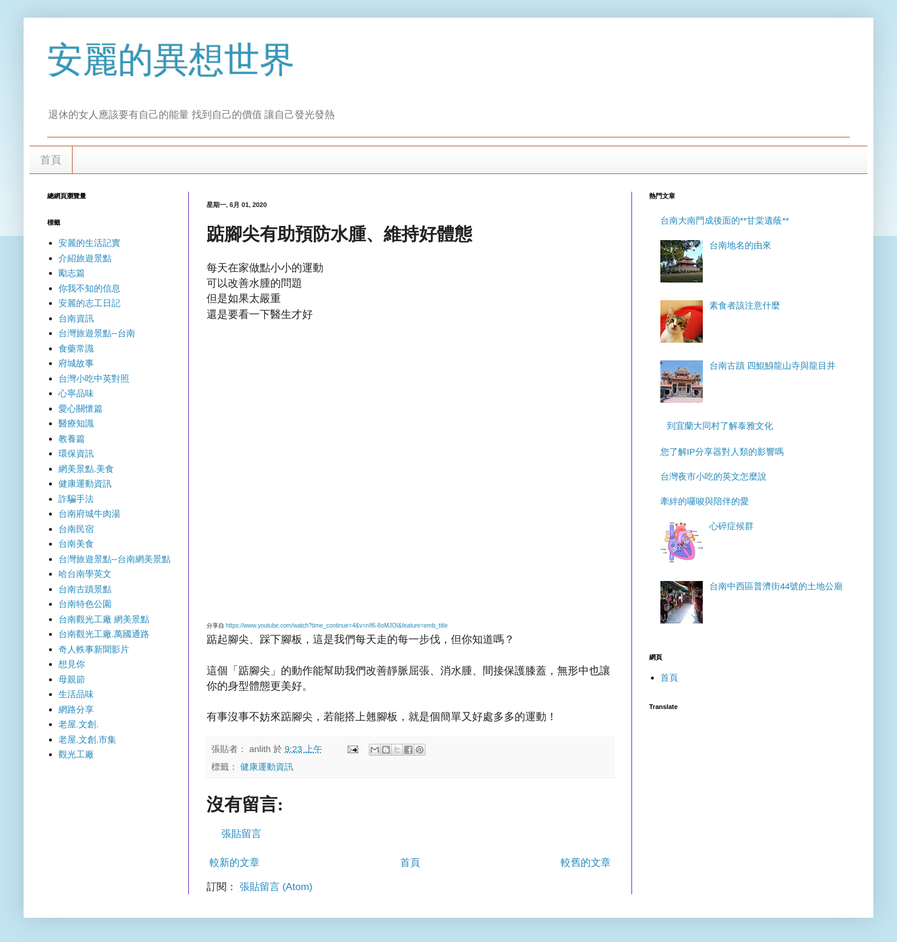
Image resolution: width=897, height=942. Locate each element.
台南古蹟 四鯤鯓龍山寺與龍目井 (772, 365)
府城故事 (76, 363)
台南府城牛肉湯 (89, 513)
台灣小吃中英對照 (93, 378)
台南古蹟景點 (85, 589)
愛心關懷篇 (80, 408)
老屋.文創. (78, 724)
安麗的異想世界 (171, 60)
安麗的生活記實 (89, 243)
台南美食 (76, 544)
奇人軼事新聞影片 (93, 649)
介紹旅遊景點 (85, 258)
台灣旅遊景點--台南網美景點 (114, 559)
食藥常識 (76, 348)
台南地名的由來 (740, 245)
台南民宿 (76, 529)
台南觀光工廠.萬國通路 (103, 634)
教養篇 (71, 439)
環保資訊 (76, 453)
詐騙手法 (76, 499)
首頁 (50, 160)
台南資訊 (76, 318)
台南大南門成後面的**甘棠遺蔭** (724, 220)
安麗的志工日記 (89, 303)
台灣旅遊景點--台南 (96, 333)
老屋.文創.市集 (87, 739)
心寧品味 (76, 393)
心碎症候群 (731, 526)
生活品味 (76, 694)
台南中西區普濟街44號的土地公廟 (776, 586)
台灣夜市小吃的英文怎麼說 (713, 476)
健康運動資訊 (266, 767)
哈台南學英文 (85, 574)
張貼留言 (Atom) (276, 886)
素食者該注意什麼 (744, 305)
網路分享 (76, 709)
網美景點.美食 (86, 469)
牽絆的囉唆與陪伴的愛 (704, 501)
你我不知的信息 (89, 288)
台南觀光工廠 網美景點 (103, 619)
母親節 (71, 679)
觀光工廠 (76, 754)
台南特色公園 (85, 604)
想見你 (71, 664)
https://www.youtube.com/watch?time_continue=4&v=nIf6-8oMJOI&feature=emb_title (337, 625)
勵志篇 (71, 273)
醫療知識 (76, 423)
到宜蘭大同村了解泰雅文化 (720, 426)
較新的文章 (234, 862)
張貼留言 (241, 833)
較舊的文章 (586, 862)
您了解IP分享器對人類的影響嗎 (722, 452)
